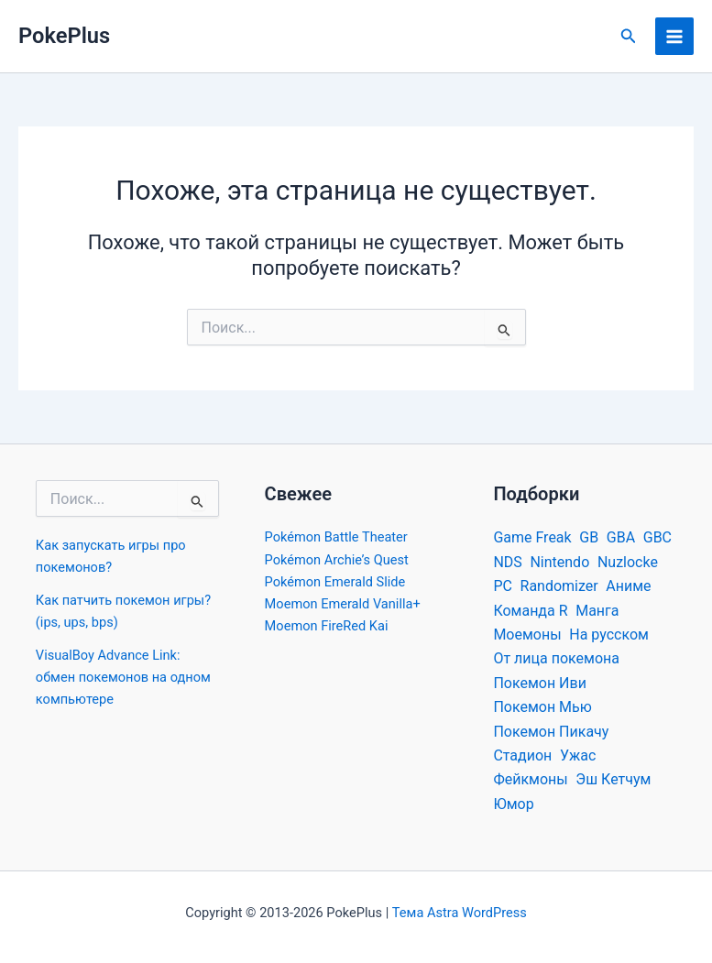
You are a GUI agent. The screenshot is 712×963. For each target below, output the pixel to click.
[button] (628, 36)
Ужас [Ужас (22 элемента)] (578, 755)
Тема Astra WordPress (459, 912)
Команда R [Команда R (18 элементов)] (530, 610)
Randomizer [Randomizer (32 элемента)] (559, 586)
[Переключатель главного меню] (674, 36)
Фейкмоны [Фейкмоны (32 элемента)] (530, 779)
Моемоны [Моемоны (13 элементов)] (527, 634)
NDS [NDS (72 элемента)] (507, 562)
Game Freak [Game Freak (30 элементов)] (532, 537)
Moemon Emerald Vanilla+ (343, 604)
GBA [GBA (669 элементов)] (621, 537)
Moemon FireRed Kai (327, 626)
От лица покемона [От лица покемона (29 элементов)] (556, 658)
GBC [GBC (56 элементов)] (657, 537)
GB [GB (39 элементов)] (588, 537)
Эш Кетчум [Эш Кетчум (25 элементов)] (613, 779)
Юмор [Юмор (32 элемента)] (513, 804)
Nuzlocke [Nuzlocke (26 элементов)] (627, 562)
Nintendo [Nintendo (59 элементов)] (559, 562)
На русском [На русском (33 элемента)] (609, 634)
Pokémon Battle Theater (336, 537)
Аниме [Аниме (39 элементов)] (628, 586)
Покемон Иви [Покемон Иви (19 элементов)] (539, 683)
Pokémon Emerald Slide (335, 582)
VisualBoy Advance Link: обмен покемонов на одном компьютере (123, 677)
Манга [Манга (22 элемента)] (597, 610)
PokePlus (64, 36)
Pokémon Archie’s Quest (337, 560)
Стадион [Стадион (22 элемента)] (522, 755)
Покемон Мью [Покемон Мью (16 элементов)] (542, 707)
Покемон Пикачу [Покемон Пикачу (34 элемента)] (550, 731)
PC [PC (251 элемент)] (502, 586)
